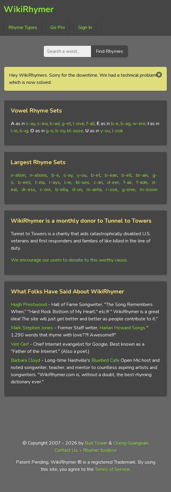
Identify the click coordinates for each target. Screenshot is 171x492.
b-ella (61, 189)
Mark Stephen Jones (32, 328)
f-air (127, 182)
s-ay (30, 123)
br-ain (142, 175)
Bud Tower (96, 443)
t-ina (40, 182)
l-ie (14, 130)
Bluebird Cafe (105, 360)
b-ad (55, 123)
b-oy (60, 130)
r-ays (54, 182)
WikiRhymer (29, 9)
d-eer (113, 182)
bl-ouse (75, 130)
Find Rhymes (109, 51)
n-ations (38, 175)
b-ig (24, 130)
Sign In (85, 27)
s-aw (42, 123)
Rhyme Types (22, 27)
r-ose (111, 189)
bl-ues (82, 182)
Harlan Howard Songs (122, 328)
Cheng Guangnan (130, 443)
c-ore (45, 189)
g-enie (128, 189)
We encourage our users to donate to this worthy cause (69, 260)
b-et (95, 175)
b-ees (24, 182)
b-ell (126, 175)
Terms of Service (112, 469)
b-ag (126, 123)
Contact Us (66, 450)
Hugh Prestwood (29, 304)
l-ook (117, 130)
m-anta (94, 189)
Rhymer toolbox (99, 450)
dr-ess (28, 189)
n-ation (18, 175)
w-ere (139, 123)
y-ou (105, 130)
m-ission (149, 189)
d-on (77, 189)
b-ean (111, 175)
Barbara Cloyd (25, 360)
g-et (66, 123)
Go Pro (57, 27)
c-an (98, 182)
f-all (90, 123)
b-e (115, 123)
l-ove (78, 123)
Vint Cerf (20, 344)
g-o (49, 130)
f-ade (142, 182)
